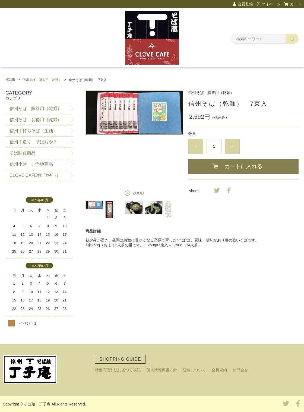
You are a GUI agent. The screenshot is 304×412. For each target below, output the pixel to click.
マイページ (271, 4)
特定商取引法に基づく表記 (118, 370)
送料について (194, 370)
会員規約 (219, 370)
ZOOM (138, 193)
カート (295, 4)
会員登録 (245, 4)
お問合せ (240, 370)
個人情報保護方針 (162, 370)
